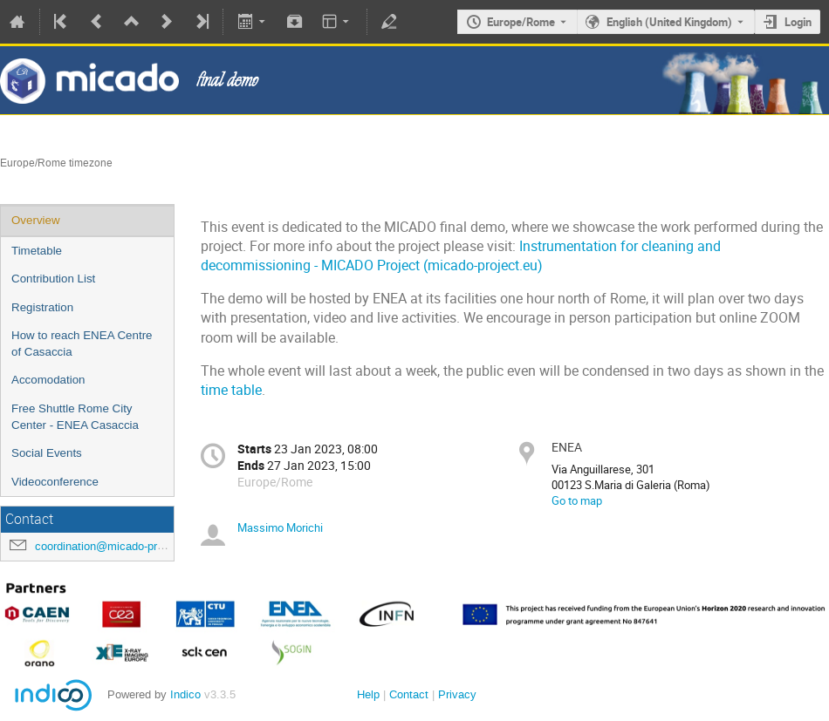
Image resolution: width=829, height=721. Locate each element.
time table (231, 390)
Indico (185, 694)
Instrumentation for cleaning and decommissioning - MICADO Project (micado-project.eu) (461, 256)
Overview (35, 220)
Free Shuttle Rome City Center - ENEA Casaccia (75, 417)
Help (368, 694)
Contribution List (53, 278)
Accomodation (48, 379)
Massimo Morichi (280, 527)
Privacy (457, 694)
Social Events (46, 452)
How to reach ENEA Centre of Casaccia (82, 343)
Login (798, 22)
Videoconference (55, 481)
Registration (42, 307)
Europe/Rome (521, 22)
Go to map (577, 500)
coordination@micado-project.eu (116, 546)
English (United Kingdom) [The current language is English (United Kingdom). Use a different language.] (669, 22)
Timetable (36, 250)
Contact (408, 694)
